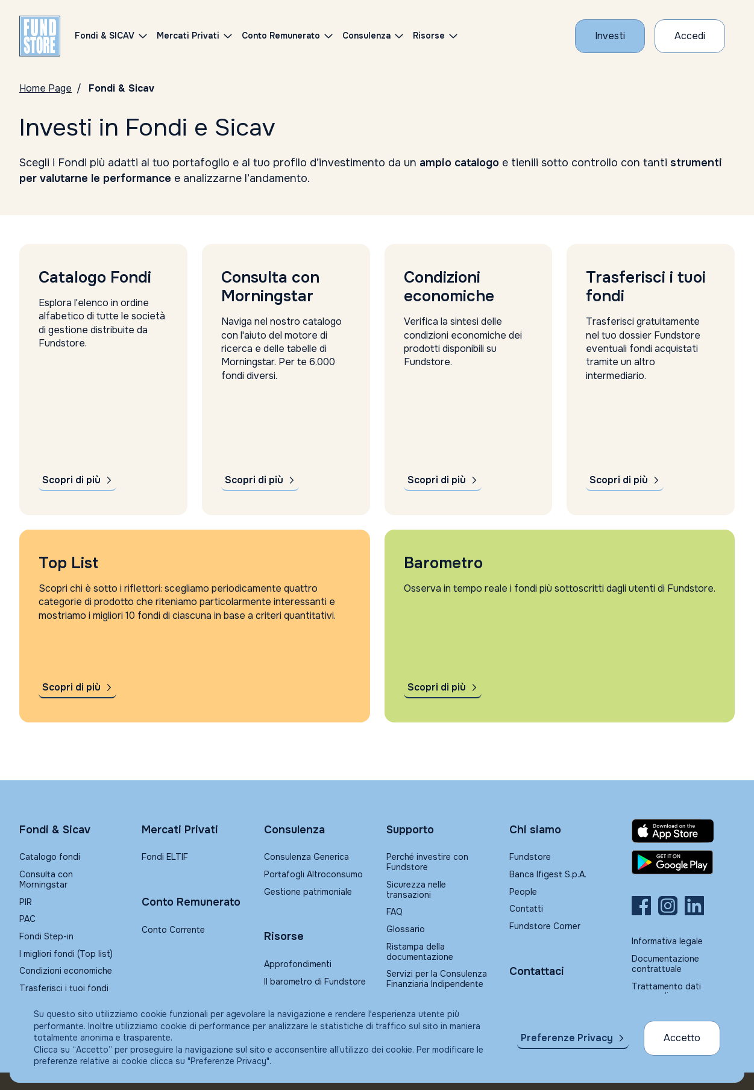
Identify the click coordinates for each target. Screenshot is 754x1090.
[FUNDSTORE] (39, 36)
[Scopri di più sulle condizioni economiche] (443, 480)
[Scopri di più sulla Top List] (77, 687)
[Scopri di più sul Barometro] (443, 687)
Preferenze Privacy (567, 1038)
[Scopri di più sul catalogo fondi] (77, 480)
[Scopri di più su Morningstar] (260, 480)
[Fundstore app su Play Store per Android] (683, 862)
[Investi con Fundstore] (610, 36)
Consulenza (366, 35)
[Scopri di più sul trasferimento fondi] (625, 480)
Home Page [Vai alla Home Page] (45, 88)
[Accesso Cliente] (690, 36)
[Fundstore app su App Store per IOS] (683, 831)
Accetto (682, 1038)
